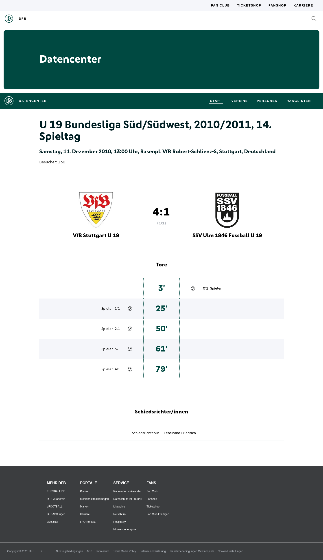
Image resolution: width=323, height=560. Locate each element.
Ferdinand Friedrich (180, 433)
